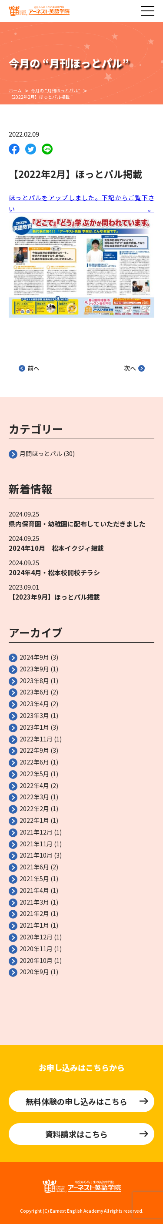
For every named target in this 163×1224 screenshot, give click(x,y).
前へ (29, 367)
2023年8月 (34, 680)
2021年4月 (34, 890)
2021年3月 (34, 902)
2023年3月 (34, 715)
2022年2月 (34, 808)
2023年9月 (34, 668)
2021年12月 (36, 832)
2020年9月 (34, 971)
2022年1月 (34, 820)
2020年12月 (36, 936)
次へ (134, 367)
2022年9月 (34, 750)
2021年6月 (34, 866)
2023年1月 (34, 727)
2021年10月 (36, 855)
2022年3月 (34, 796)
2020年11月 (36, 948)
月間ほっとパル (41, 453)
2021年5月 (34, 878)
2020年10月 (36, 960)
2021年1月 (34, 925)
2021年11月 (36, 843)
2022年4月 (34, 785)
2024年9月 (34, 657)
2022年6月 (34, 762)
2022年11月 (36, 738)
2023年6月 (34, 691)
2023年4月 (34, 703)
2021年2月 (34, 913)
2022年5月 (34, 773)
